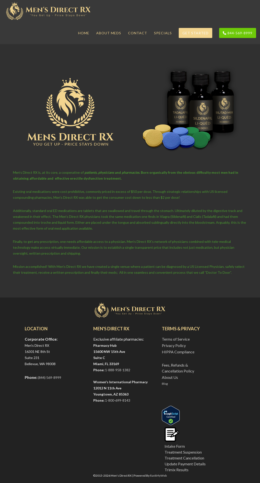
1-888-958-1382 (117, 370)
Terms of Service (176, 339)
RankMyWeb (158, 475)
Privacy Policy (174, 345)
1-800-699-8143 (117, 400)
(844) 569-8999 (49, 377)
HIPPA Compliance (178, 351)
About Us (170, 377)
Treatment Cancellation (184, 458)
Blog (165, 383)
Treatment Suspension (183, 452)
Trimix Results (177, 469)
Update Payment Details (185, 463)
